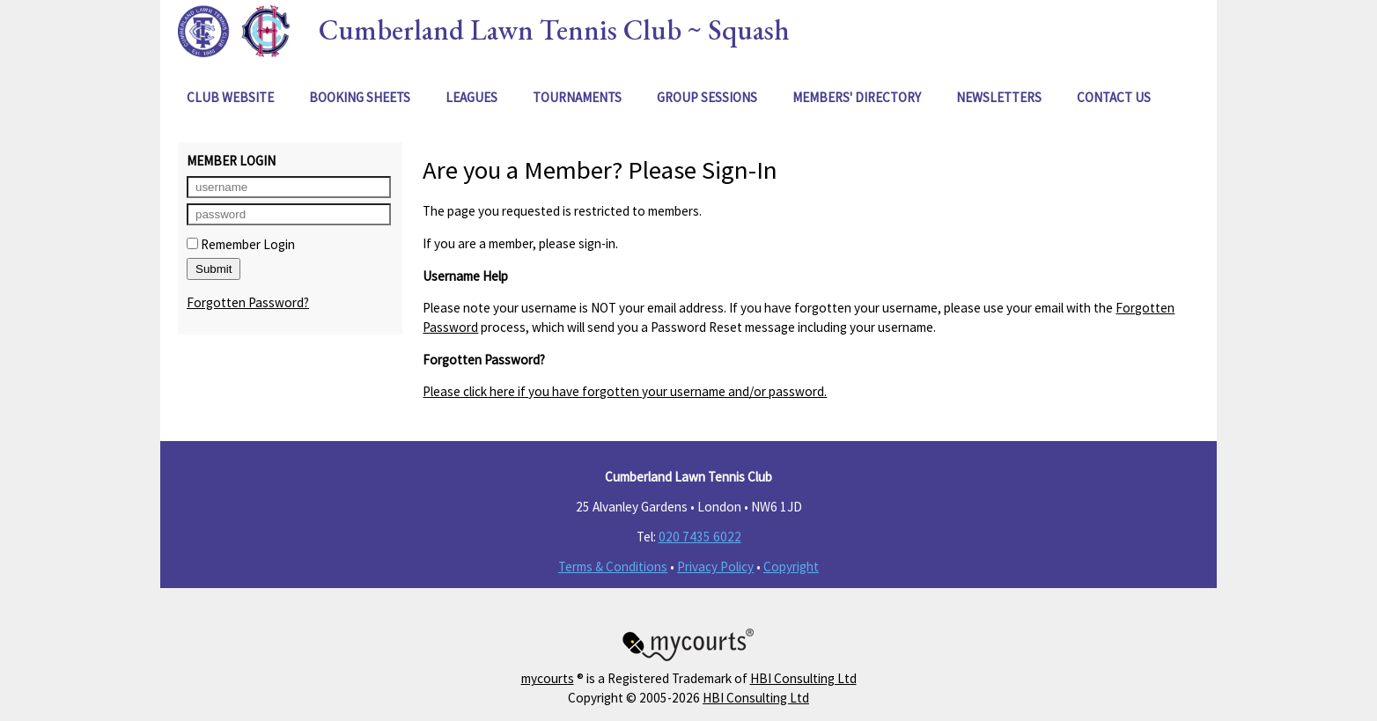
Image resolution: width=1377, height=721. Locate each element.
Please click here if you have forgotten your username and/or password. (625, 391)
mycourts (547, 678)
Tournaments (577, 97)
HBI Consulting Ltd (803, 678)
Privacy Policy (715, 566)
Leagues (471, 97)
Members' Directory (856, 97)
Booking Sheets (359, 97)
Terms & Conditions (612, 566)
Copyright (791, 566)
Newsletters (999, 97)
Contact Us (1114, 97)
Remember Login (241, 244)
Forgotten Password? (248, 302)
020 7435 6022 (700, 536)
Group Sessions (707, 97)
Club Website (230, 97)
